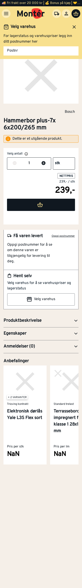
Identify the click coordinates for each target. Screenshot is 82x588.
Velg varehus (41, 299)
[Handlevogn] (76, 13)
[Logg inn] (66, 13)
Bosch (70, 112)
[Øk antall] (43, 163)
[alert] (41, 139)
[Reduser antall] (14, 163)
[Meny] (6, 13)
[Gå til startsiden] (31, 13)
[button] (41, 321)
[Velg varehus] (56, 13)
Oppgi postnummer (63, 236)
